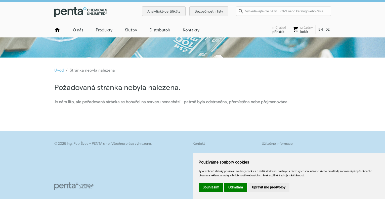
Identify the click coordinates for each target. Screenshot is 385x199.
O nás (78, 29)
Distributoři (160, 29)
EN (320, 29)
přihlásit (279, 29)
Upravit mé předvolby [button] (268, 187)
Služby (131, 29)
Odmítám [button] (235, 187)
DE (327, 29)
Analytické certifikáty (163, 11)
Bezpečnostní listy (209, 11)
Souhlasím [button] (211, 187)
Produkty (104, 29)
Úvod (59, 70)
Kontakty (191, 29)
